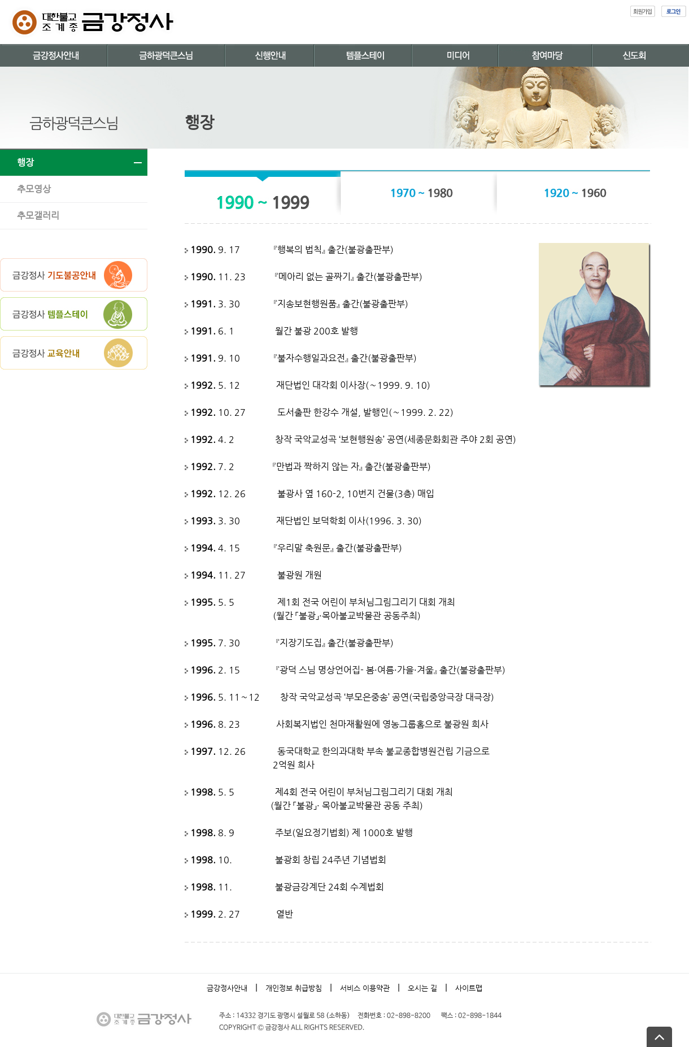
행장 (25, 162)
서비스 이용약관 (365, 988)
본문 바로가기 (0, 0)
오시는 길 (422, 988)
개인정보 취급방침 (293, 988)
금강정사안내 (227, 988)
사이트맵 (468, 988)
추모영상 (34, 189)
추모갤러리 (38, 215)
